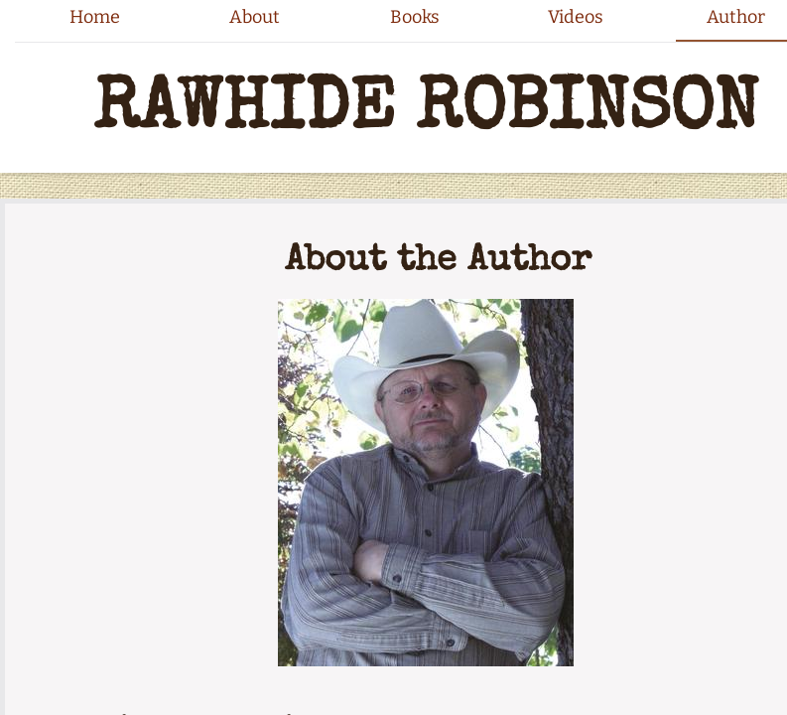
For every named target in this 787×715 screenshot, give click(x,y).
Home (94, 17)
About (254, 17)
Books (415, 17)
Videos (575, 17)
